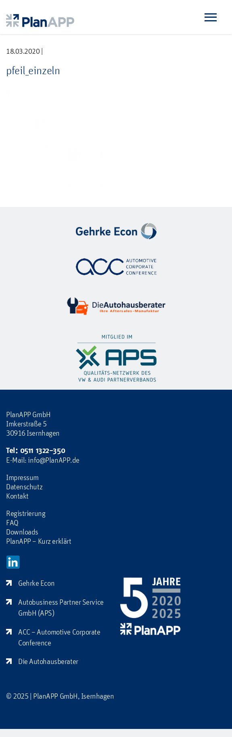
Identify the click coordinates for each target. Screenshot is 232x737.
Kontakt (17, 495)
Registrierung (25, 513)
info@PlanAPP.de (53, 459)
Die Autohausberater (48, 661)
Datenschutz (24, 486)
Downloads (22, 531)
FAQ (12, 522)
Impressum (22, 477)
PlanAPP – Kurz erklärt (38, 541)
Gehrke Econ (36, 582)
